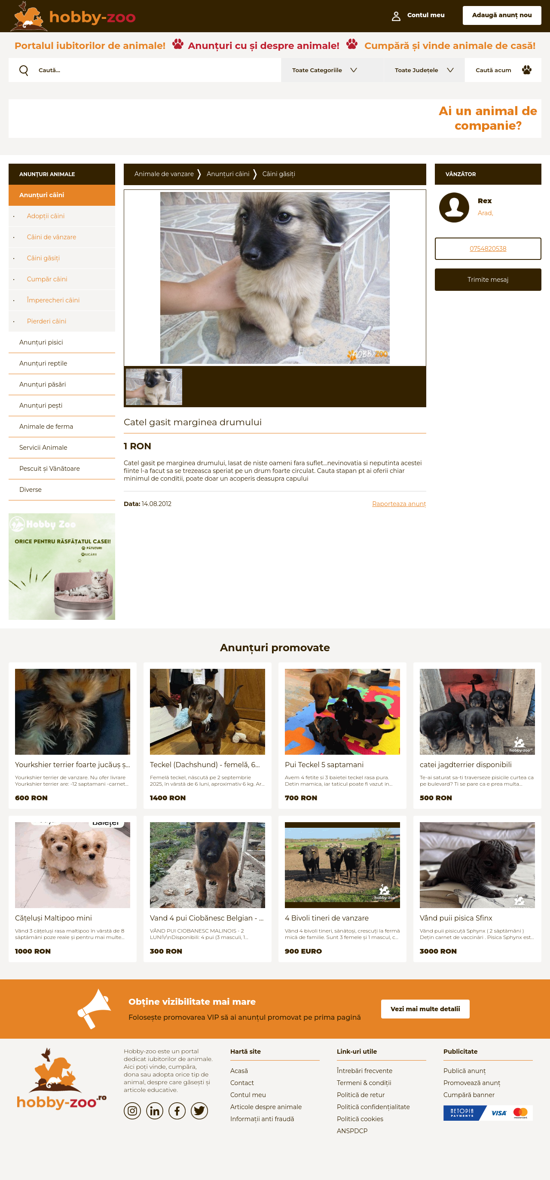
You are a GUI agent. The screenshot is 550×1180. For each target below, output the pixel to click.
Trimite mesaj (488, 280)
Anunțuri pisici (41, 342)
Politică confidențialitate (373, 1107)
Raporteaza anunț (399, 504)
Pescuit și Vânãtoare (49, 469)
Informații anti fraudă (262, 1119)
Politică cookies (360, 1119)
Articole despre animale (266, 1107)
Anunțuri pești (41, 405)
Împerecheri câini (53, 300)
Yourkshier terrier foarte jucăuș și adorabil (71, 765)
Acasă (239, 1071)
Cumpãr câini (47, 279)
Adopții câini (46, 216)
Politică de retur (361, 1095)
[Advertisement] (217, 118)
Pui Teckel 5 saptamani (324, 765)
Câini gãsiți (43, 258)
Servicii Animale (43, 447)
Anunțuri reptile (43, 363)
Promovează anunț (472, 1083)
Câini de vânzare (51, 237)
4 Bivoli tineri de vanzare (327, 918)
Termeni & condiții (364, 1083)
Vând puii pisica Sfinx (456, 918)
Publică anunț (464, 1071)
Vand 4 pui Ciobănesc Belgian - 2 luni (206, 918)
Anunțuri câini (41, 195)
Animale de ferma (46, 426)
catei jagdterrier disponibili (466, 765)
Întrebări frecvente (365, 1071)
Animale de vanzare (164, 174)
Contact (242, 1083)
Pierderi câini (47, 321)
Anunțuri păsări (42, 384)
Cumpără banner (469, 1095)
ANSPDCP (352, 1131)
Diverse (30, 490)
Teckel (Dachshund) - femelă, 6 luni (202, 765)
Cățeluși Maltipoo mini (53, 918)
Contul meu (248, 1095)
